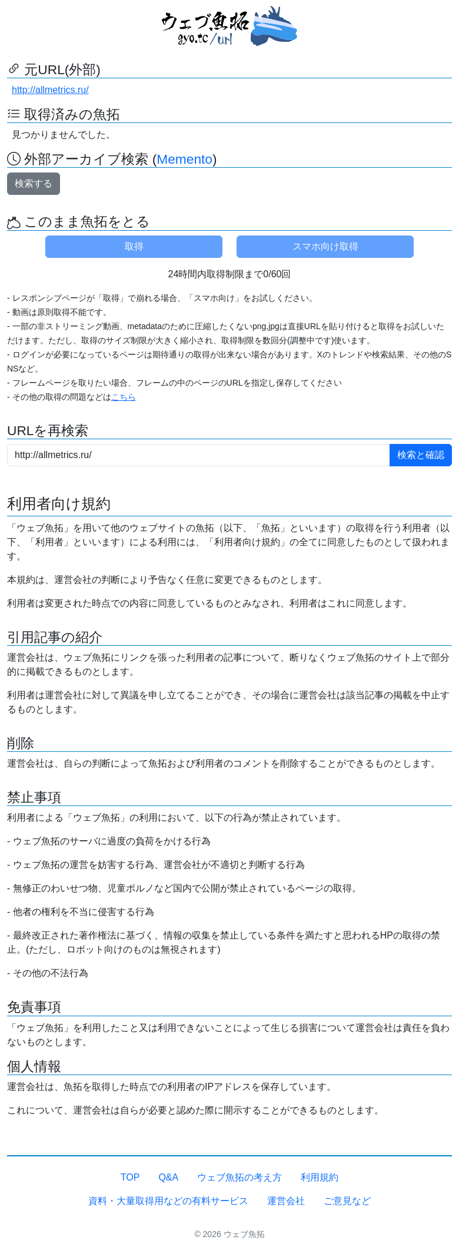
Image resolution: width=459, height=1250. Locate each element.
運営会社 (286, 1201)
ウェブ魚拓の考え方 (239, 1177)
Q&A (168, 1177)
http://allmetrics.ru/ (50, 90)
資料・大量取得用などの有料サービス (168, 1201)
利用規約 (319, 1177)
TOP (130, 1177)
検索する (33, 183)
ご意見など (347, 1201)
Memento (184, 159)
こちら (123, 397)
